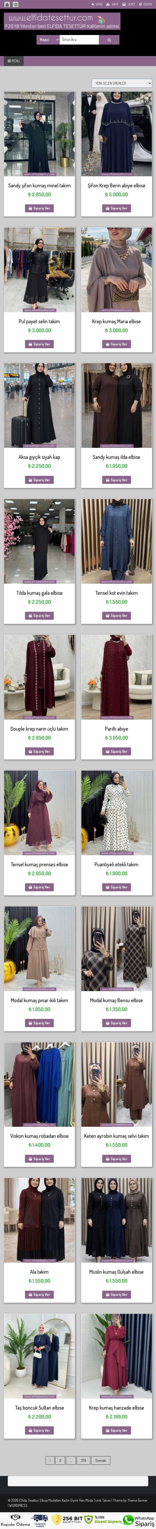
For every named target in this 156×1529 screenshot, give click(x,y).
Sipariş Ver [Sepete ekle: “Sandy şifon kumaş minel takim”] (41, 208)
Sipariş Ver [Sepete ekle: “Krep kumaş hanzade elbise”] (119, 1430)
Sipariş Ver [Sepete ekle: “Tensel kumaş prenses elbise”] (41, 887)
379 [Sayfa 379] (83, 1460)
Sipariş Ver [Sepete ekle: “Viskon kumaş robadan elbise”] (41, 1159)
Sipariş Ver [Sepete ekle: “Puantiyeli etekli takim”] (119, 887)
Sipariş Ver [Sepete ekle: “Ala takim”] (41, 1294)
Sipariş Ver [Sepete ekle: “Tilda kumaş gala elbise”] (41, 615)
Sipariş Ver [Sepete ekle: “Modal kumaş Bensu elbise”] (119, 1023)
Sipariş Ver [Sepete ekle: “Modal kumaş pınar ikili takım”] (41, 1023)
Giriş (97, 4)
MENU (14, 61)
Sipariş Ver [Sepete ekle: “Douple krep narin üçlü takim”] (41, 751)
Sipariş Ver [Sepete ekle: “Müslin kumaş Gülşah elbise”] (119, 1294)
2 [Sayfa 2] (60, 1460)
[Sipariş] (122, 83)
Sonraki (100, 1460)
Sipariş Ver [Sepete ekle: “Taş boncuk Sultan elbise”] (41, 1430)
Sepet (128, 4)
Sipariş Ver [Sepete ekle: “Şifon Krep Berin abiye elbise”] (119, 208)
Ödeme (145, 4)
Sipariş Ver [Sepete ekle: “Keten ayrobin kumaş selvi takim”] (119, 1159)
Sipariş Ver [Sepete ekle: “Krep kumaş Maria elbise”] (119, 344)
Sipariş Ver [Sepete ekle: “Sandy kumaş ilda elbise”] (119, 480)
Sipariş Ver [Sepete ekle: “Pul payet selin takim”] (41, 344)
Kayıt (112, 4)
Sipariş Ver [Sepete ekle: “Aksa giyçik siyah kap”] (41, 480)
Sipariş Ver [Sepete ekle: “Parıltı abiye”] (119, 751)
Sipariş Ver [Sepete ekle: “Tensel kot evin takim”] (119, 615)
